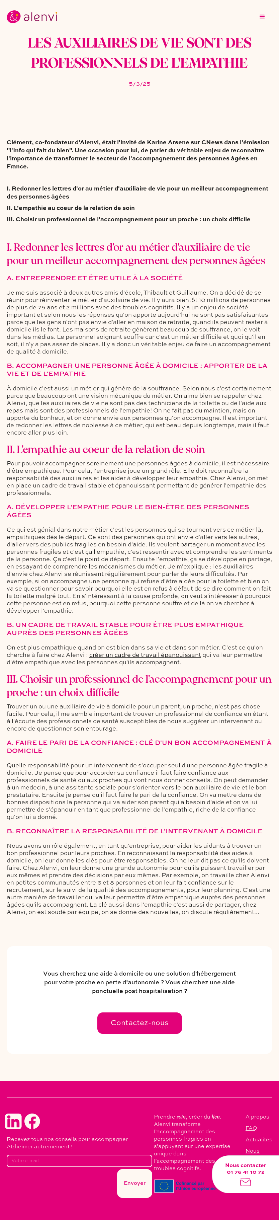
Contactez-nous (140, 1023)
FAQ (251, 1128)
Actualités (259, 1140)
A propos (257, 1117)
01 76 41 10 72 (246, 1172)
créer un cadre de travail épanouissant (145, 655)
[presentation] (57, 1185)
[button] (262, 17)
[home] (32, 16)
